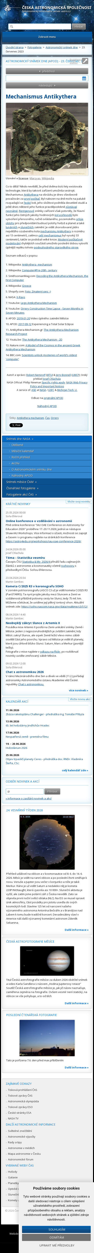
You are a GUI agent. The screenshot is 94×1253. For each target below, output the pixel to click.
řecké (27, 203)
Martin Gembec (15, 581)
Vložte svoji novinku (78, 501)
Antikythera (31, 194)
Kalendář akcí (17, 701)
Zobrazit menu (47, 37)
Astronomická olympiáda (23, 1101)
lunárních (11, 227)
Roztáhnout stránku (76, 61)
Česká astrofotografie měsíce (30, 941)
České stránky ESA (19, 1113)
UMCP (75, 375)
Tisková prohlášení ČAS (22, 1090)
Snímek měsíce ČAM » (21, 482)
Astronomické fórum (20, 1159)
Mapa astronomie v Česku (24, 1154)
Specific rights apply (53, 382)
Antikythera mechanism (30, 418)
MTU (49, 375)
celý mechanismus (50, 235)
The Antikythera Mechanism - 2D (42, 339)
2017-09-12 (24, 324)
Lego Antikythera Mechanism (39, 303)
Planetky (13, 1183)
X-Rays (20, 297)
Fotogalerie (35, 47)
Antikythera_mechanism (37, 264)
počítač (35, 198)
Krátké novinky (18, 504)
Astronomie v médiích (21, 1148)
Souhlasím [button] (57, 1229)
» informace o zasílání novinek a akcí (28, 798)
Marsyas (35, 178)
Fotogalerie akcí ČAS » (21, 494)
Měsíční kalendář (23, 451)
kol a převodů (63, 215)
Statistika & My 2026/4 (36, 561)
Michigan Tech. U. (67, 390)
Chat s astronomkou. (31, 684)
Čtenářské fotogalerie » (22, 488)
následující (45, 85)
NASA (43, 390)
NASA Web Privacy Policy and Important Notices (58, 384)
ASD (33, 390)
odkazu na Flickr (50, 651)
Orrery (55, 418)
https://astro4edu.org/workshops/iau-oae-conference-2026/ (43, 541)
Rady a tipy (15, 1142)
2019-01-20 (23, 318)
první (27, 198)
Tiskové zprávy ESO (20, 1107)
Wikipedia (48, 178)
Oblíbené (17, 445)
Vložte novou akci (80, 699)
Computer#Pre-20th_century (39, 270)
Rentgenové (26, 211)
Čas (47, 418)
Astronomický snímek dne (62, 47)
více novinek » (78, 690)
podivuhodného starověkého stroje (56, 247)
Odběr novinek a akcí (22, 781)
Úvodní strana (14, 47)
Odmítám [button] (57, 1237)
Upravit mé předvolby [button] (56, 1245)
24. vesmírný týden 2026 (24, 810)
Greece (26, 286)
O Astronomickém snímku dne (32, 469)
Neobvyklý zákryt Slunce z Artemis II (33, 623)
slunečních (27, 227)
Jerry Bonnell (63, 375)
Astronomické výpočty (21, 1136)
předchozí (48, 71)
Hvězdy (12, 1171)
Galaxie (13, 1177)
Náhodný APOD (47, 406)
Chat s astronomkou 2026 (25, 672)
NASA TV (13, 1118)
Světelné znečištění (20, 1131)
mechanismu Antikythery (55, 231)
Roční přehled (21, 457)
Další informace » (77, 930)
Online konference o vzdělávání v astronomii (39, 521)
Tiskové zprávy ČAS (20, 1095)
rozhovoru (67, 566)
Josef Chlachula (52, 379)
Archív (16, 463)
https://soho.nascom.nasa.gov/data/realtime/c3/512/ (54, 606)
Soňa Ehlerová (14, 516)
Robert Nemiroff (35, 375)
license (23, 178)
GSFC (51, 390)
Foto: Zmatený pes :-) (38, 291)
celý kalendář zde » (75, 770)
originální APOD (53, 398)
